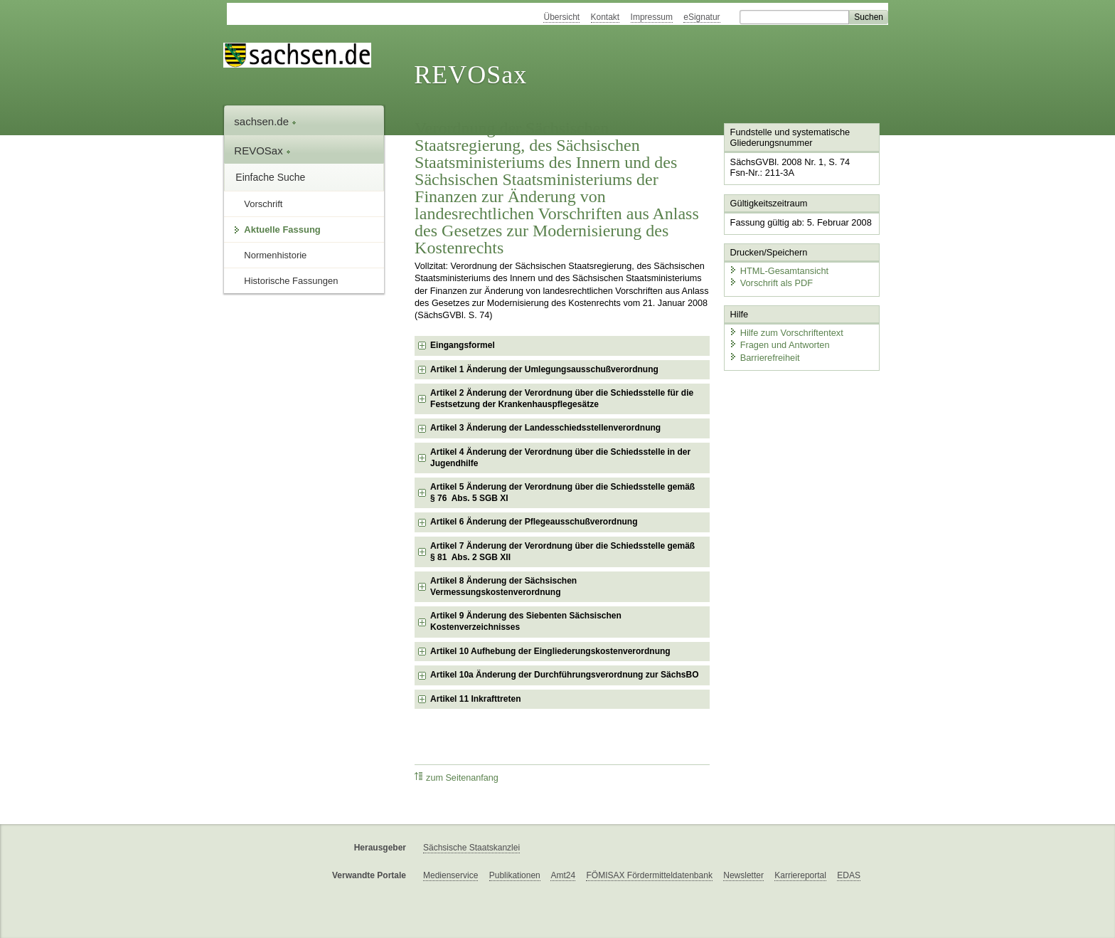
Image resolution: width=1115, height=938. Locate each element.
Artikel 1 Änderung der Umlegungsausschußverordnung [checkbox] (544, 369)
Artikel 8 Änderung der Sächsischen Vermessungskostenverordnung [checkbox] (503, 586)
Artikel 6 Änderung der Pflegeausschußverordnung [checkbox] (533, 522)
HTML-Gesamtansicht (778, 270)
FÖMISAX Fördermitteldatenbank (649, 875)
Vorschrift (263, 204)
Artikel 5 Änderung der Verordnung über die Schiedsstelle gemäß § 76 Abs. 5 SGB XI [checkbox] (562, 492)
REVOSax (470, 74)
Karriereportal (800, 875)
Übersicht (561, 17)
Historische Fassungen (291, 280)
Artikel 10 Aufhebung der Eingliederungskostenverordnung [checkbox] (550, 651)
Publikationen (514, 875)
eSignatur (701, 17)
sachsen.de (265, 121)
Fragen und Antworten (779, 344)
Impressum (652, 17)
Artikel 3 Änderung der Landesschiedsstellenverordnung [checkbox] (545, 428)
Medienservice (450, 875)
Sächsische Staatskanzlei (471, 848)
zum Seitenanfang (456, 777)
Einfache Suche (270, 177)
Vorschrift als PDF (771, 283)
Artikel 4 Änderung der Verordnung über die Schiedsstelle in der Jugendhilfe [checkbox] (560, 457)
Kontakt (605, 17)
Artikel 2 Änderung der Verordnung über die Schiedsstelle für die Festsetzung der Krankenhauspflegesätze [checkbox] (561, 398)
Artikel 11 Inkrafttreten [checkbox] (475, 699)
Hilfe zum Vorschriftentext (786, 332)
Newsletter (743, 875)
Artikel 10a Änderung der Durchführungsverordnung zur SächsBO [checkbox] (564, 675)
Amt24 (562, 875)
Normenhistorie (275, 255)
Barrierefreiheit (764, 357)
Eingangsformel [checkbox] (462, 345)
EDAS (848, 875)
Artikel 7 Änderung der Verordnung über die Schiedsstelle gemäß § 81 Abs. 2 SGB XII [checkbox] (562, 551)
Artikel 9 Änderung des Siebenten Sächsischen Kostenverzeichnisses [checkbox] (525, 621)
